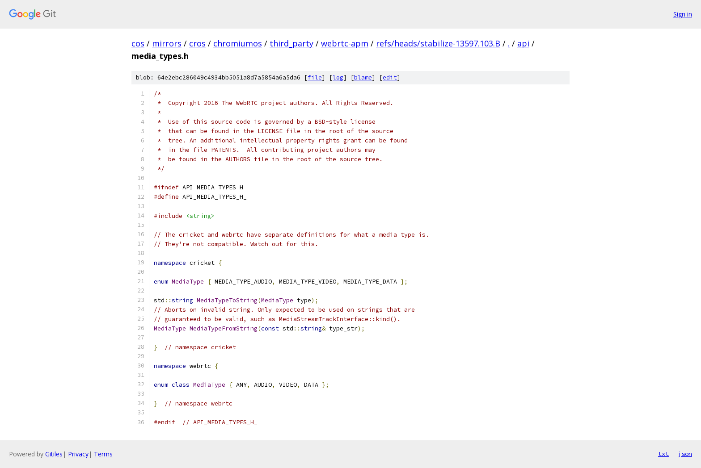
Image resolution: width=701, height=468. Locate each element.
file (315, 77)
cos (137, 43)
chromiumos (237, 43)
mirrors (167, 43)
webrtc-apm (344, 43)
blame (363, 77)
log (338, 77)
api (523, 43)
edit (390, 77)
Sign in (682, 14)
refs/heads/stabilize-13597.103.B (438, 43)
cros (197, 43)
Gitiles (54, 454)
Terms (103, 454)
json (685, 454)
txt (663, 454)
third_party (291, 43)
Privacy (78, 454)
